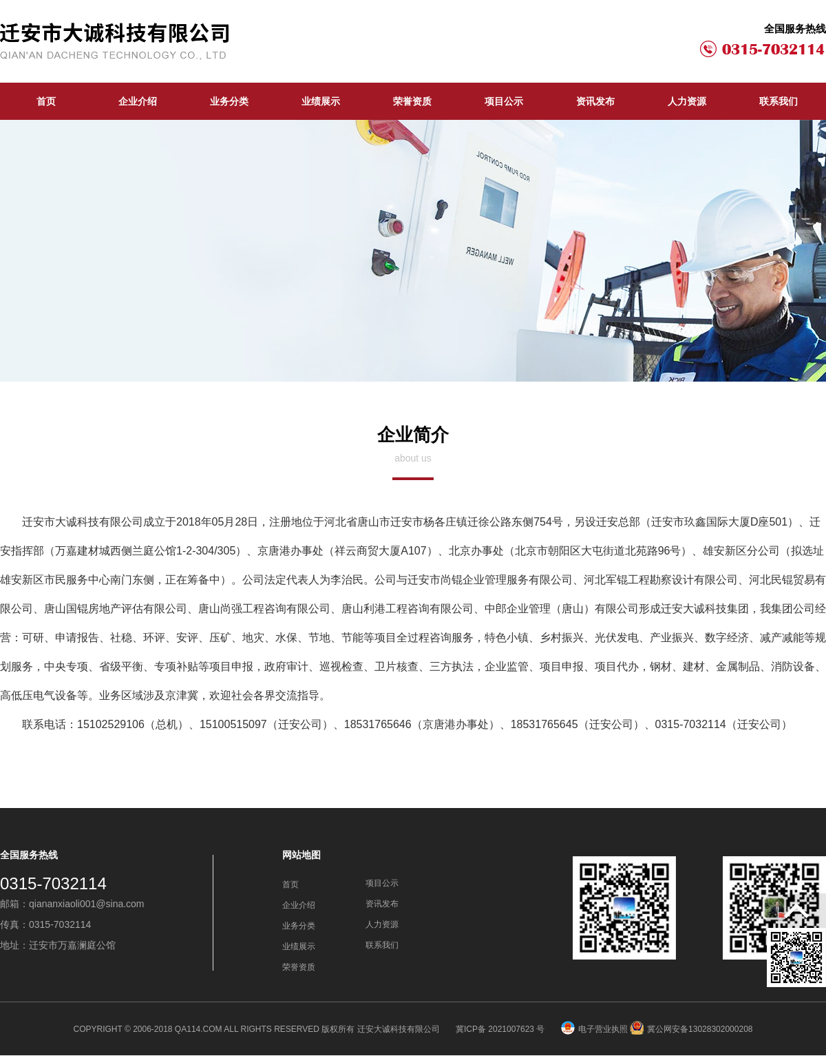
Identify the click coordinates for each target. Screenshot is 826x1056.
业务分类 (229, 101)
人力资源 (687, 101)
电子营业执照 (594, 1029)
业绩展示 (320, 101)
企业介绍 (137, 101)
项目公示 (504, 101)
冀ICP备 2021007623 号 (501, 1029)
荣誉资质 (412, 101)
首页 (46, 101)
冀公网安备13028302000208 (691, 1029)
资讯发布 (595, 101)
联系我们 (778, 101)
